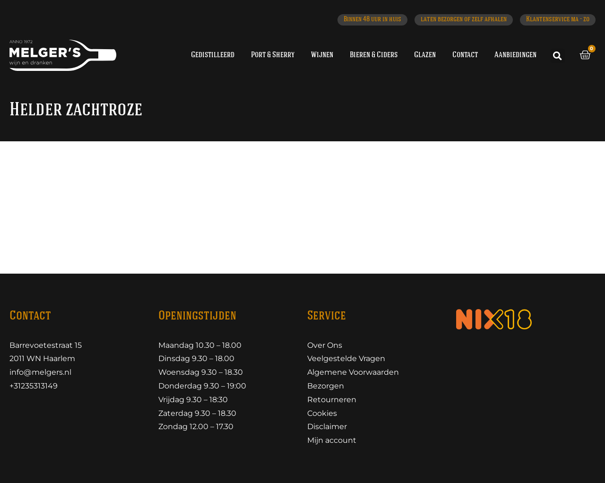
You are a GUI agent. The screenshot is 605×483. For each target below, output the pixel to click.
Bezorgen (325, 385)
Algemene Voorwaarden (353, 372)
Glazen (425, 55)
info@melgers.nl (40, 372)
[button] (558, 56)
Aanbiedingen (515, 55)
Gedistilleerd (212, 55)
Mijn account (331, 440)
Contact (465, 55)
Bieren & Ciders (374, 55)
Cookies (322, 413)
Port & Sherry (272, 55)
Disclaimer (327, 426)
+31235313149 (33, 385)
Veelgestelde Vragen (346, 358)
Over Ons (324, 345)
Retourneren (331, 399)
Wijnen (322, 55)
